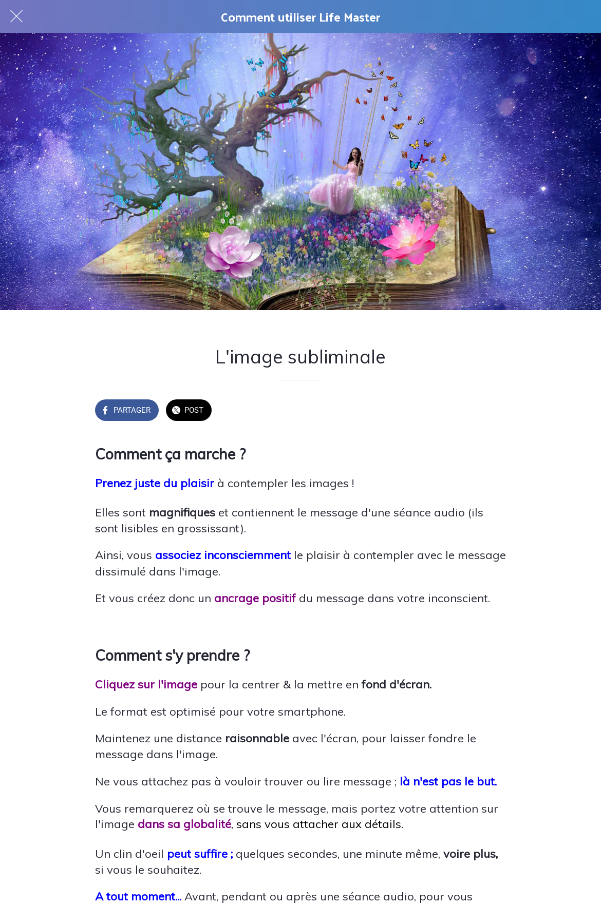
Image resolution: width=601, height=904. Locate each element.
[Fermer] (16, 16)
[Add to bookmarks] (493, 411)
